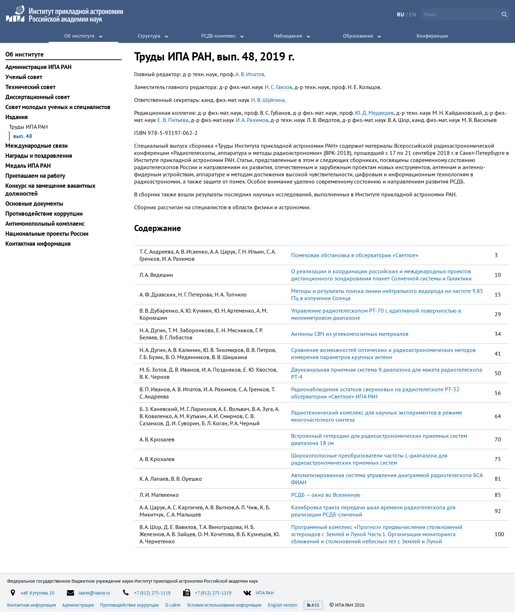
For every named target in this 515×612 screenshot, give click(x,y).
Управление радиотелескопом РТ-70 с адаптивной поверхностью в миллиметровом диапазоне (376, 314)
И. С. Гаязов (278, 86)
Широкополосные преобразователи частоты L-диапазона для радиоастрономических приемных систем (369, 459)
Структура (149, 36)
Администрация (78, 605)
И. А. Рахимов (252, 119)
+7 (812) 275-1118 (152, 592)
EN (412, 14)
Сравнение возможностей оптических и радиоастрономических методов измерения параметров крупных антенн (383, 353)
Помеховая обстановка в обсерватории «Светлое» (354, 255)
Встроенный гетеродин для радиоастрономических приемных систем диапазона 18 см (379, 439)
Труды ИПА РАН (28, 126)
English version (283, 605)
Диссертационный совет (37, 97)
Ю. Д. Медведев (374, 112)
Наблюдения (288, 36)
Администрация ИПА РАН (38, 67)
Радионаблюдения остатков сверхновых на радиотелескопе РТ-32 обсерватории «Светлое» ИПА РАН (375, 393)
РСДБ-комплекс (218, 36)
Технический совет (30, 87)
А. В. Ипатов (249, 74)
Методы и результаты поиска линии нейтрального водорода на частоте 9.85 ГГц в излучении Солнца (387, 294)
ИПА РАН (265, 592)
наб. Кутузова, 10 (37, 592)
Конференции (432, 36)
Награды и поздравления (38, 156)
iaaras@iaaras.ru (94, 592)
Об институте (79, 36)
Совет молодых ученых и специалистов (58, 107)
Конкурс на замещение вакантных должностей (50, 189)
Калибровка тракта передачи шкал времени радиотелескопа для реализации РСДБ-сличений (373, 511)
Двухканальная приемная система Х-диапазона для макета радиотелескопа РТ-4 (386, 373)
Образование (358, 36)
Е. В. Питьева (172, 119)
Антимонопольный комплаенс (44, 223)
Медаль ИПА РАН (28, 166)
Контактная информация (38, 244)
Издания (16, 117)
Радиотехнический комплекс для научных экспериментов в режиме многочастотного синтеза (376, 416)
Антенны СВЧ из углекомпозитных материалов (349, 333)
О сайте (173, 605)
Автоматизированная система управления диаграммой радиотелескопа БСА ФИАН (387, 478)
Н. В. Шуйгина (268, 99)
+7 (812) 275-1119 (213, 592)
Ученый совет (23, 77)
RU (400, 14)
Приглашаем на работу (35, 176)
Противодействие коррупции (44, 213)
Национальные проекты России (46, 234)
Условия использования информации (225, 605)
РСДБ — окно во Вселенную (325, 494)
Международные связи (36, 146)
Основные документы (34, 203)
